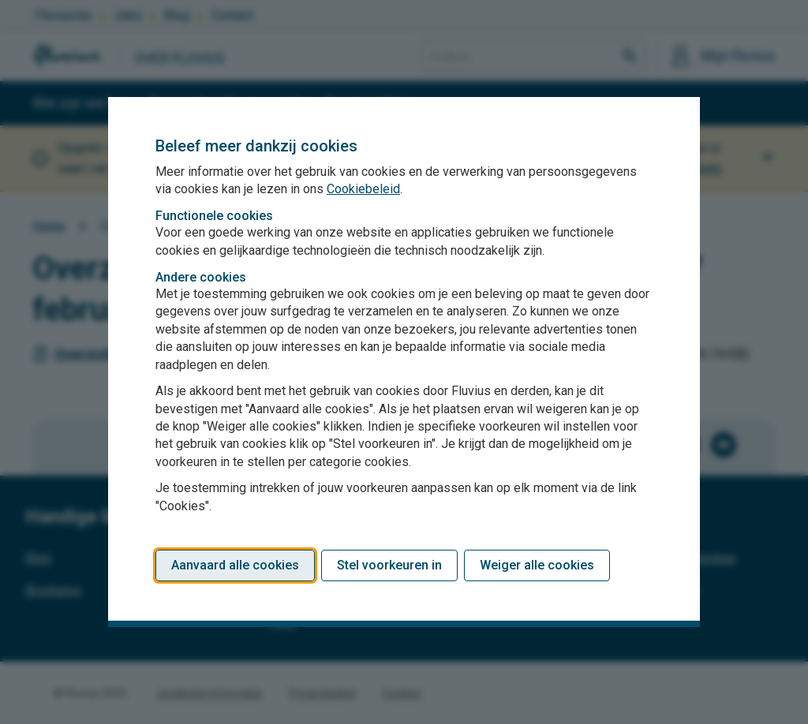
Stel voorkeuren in (389, 565)
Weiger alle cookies (537, 565)
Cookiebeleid (363, 188)
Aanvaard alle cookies (235, 565)
